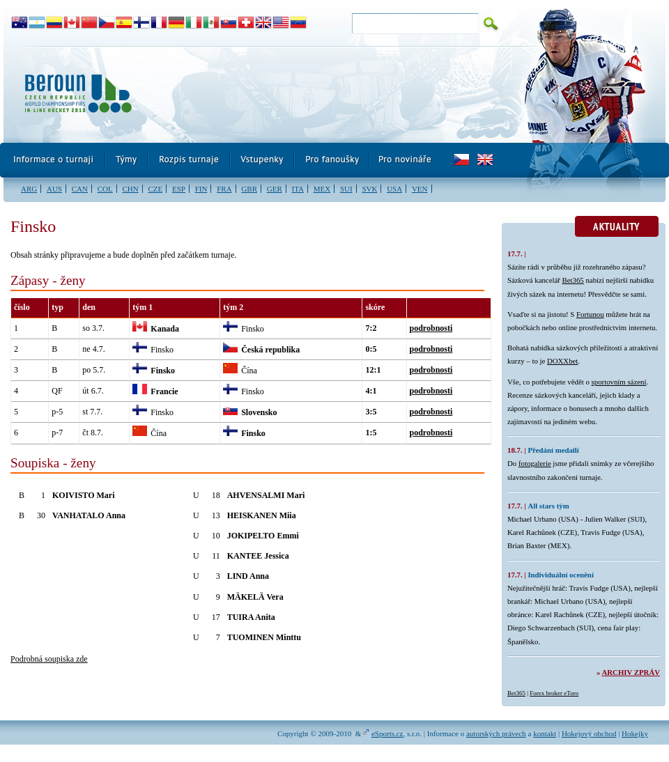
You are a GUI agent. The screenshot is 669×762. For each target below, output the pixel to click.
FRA (224, 189)
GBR (249, 189)
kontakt (544, 733)
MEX (322, 189)
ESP (178, 189)
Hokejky (635, 733)
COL (105, 189)
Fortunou (590, 314)
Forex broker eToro (554, 693)
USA (394, 189)
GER (274, 189)
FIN (201, 189)
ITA (297, 189)
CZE (155, 189)
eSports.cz (387, 733)
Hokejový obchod (589, 733)
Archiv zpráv (631, 672)
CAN (80, 189)
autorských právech (496, 733)
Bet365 (573, 280)
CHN (130, 189)
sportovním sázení (619, 382)
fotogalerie (534, 463)
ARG (29, 189)
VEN (420, 189)
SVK (369, 189)
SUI (346, 189)
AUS (54, 189)
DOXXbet (562, 361)
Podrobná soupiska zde (49, 659)
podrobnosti (431, 328)
